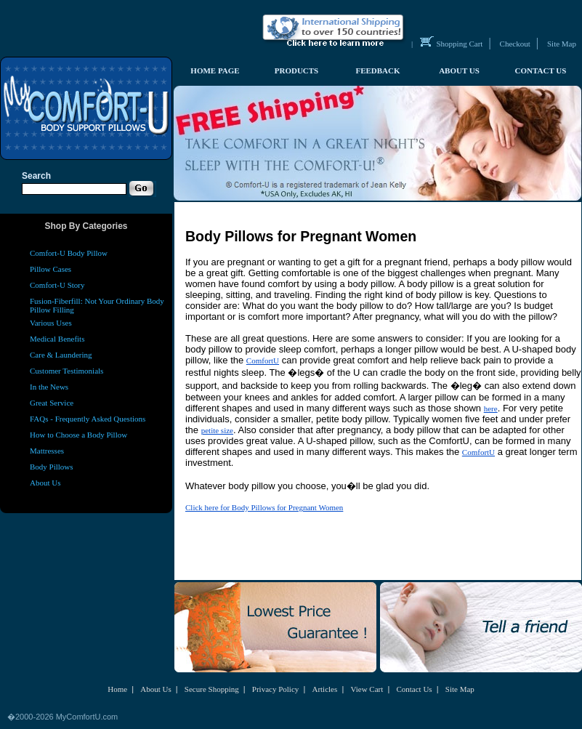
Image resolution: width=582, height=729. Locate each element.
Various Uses (51, 322)
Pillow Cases (50, 269)
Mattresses (47, 450)
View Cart (366, 689)
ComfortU (262, 360)
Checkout (515, 43)
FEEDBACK (377, 70)
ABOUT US (459, 70)
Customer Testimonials (66, 370)
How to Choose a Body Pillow (78, 434)
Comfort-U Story (57, 285)
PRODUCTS (297, 70)
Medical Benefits (57, 338)
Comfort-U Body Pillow (69, 253)
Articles (324, 689)
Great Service (51, 402)
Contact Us (414, 689)
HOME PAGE (214, 70)
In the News (49, 386)
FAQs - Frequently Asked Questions (87, 418)
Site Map (561, 43)
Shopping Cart (460, 43)
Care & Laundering (61, 354)
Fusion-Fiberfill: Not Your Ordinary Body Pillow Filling (97, 305)
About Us (45, 482)
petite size (217, 430)
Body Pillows (51, 466)
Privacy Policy (275, 689)
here (491, 408)
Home (117, 689)
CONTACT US (541, 70)
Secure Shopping (212, 689)
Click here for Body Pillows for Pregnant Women (264, 507)
